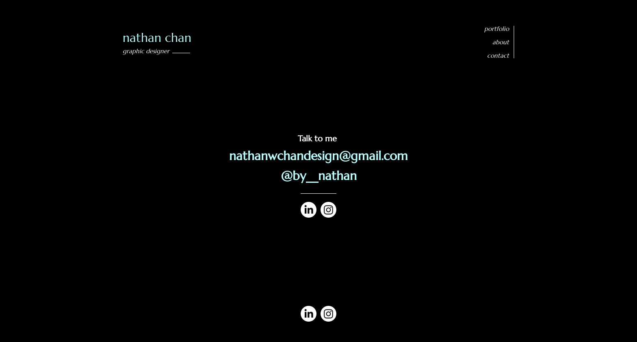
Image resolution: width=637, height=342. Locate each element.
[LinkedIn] (308, 210)
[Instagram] (328, 210)
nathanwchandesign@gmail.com (318, 155)
